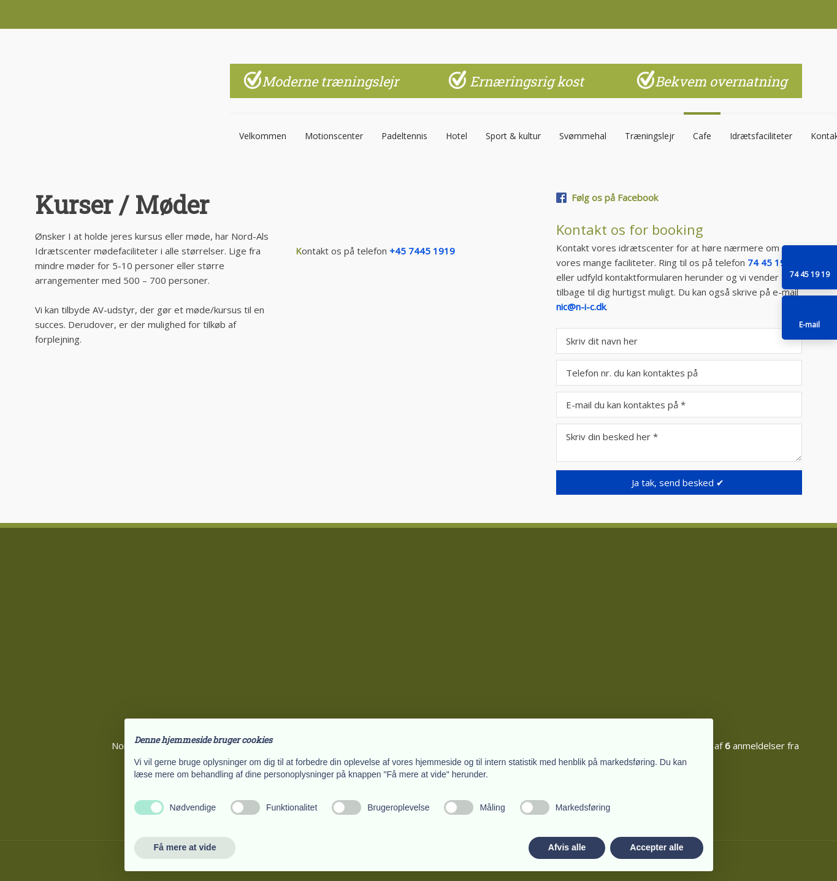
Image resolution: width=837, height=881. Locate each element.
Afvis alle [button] (567, 847)
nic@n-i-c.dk (581, 306)
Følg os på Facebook (614, 197)
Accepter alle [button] (656, 847)
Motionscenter (334, 135)
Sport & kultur (513, 135)
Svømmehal (582, 135)
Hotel (456, 135)
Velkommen (262, 135)
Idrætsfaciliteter (761, 135)
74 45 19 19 (773, 262)
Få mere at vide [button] (185, 847)
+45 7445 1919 (422, 251)
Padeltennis (404, 135)
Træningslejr (650, 135)
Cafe (702, 135)
